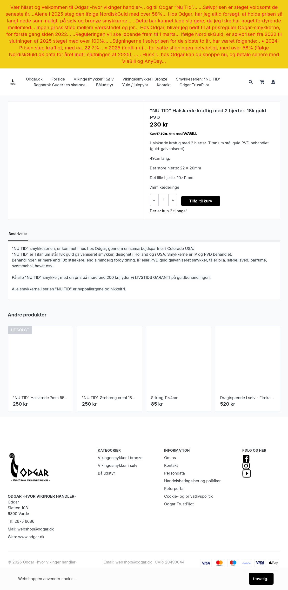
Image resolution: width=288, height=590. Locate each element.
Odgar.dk (34, 79)
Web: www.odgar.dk (26, 536)
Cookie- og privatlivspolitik (188, 496)
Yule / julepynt (135, 84)
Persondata (174, 473)
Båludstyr (105, 84)
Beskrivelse (18, 234)
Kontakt (164, 84)
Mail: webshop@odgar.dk (31, 529)
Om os (170, 457)
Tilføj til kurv (200, 201)
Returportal (174, 488)
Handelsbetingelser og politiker (192, 480)
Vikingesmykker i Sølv (94, 79)
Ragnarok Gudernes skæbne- (60, 84)
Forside (58, 79)
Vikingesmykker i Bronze (144, 79)
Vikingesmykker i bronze (120, 457)
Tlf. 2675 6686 (21, 521)
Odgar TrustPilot (194, 84)
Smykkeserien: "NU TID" (198, 79)
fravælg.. (261, 578)
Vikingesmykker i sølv (117, 465)
